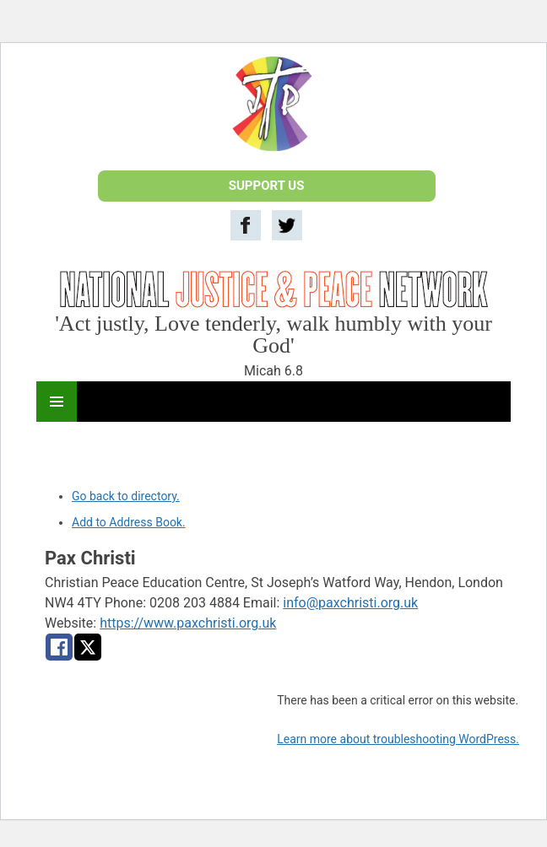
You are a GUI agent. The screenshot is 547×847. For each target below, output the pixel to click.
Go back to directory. (126, 496)
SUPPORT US (267, 185)
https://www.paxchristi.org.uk (188, 623)
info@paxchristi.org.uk (350, 603)
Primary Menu (56, 401)
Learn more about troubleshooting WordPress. (398, 739)
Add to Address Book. (129, 522)
